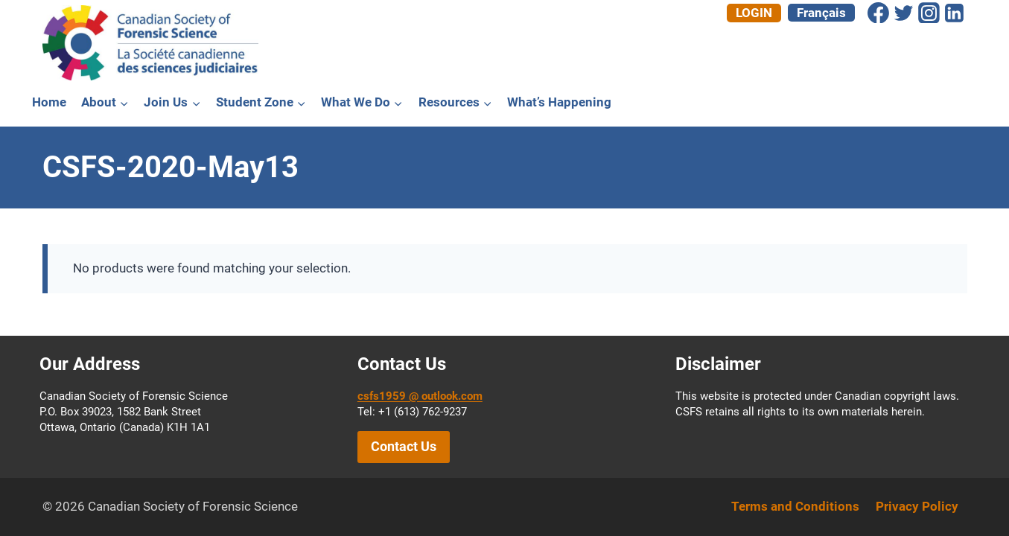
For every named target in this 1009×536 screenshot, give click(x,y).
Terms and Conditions (795, 506)
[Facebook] (878, 12)
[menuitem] (821, 13)
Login (754, 12)
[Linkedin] (954, 12)
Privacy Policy (917, 506)
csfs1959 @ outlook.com (420, 396)
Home (49, 102)
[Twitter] (904, 12)
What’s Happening (559, 102)
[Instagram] (929, 12)
